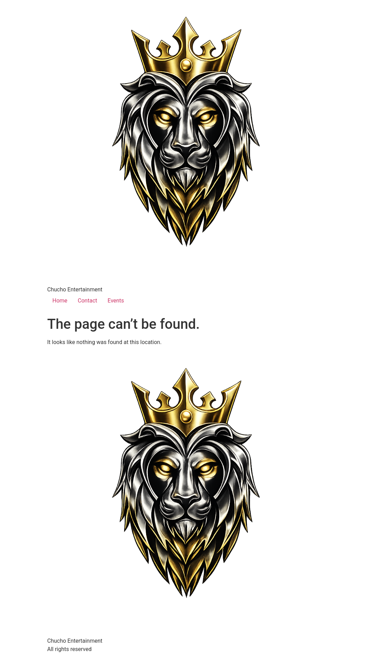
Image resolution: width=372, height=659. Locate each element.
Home (59, 300)
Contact (87, 300)
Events (116, 300)
